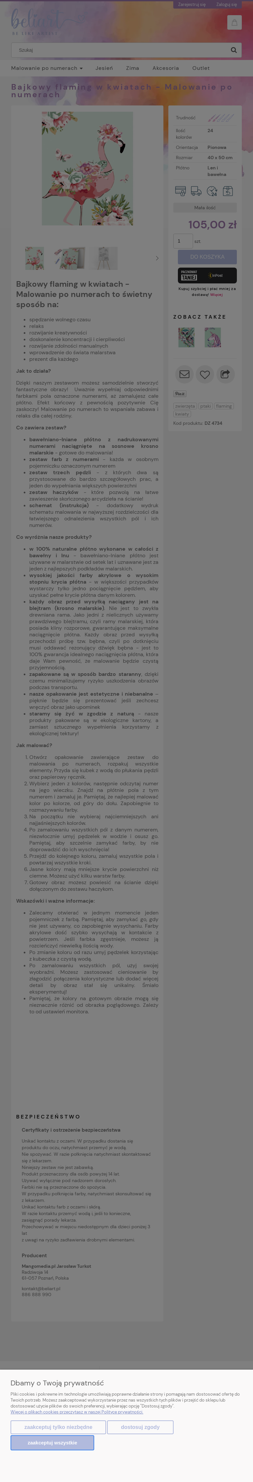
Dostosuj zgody (140, 1428)
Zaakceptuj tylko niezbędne (58, 1428)
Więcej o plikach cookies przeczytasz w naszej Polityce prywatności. (77, 1413)
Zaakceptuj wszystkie (52, 1442)
